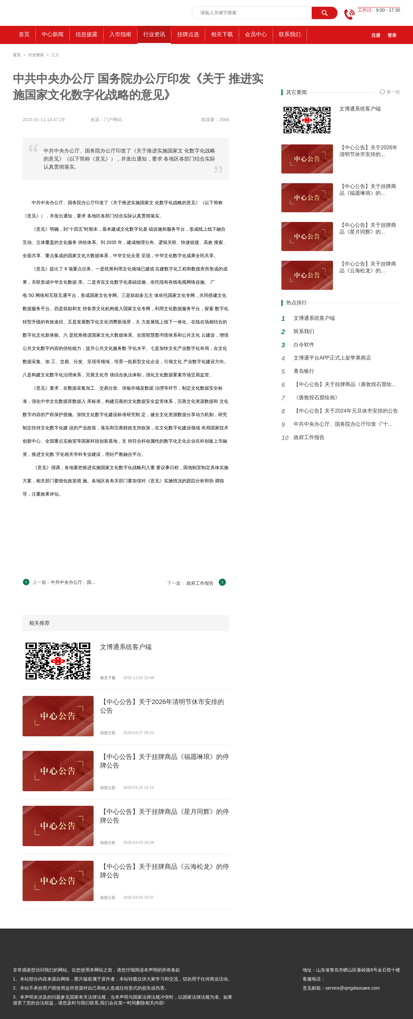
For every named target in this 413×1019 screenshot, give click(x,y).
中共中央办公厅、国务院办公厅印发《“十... (343, 424)
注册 (375, 35)
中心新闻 (53, 34)
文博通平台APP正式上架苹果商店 (332, 358)
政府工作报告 (200, 583)
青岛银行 (304, 371)
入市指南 (120, 34)
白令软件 (304, 344)
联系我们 (290, 34)
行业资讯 (154, 34)
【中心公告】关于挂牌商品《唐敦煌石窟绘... (345, 384)
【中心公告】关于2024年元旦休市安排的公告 (346, 411)
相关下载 (222, 34)
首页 (17, 55)
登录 (392, 35)
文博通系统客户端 (126, 646)
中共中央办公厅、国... (73, 582)
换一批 (390, 92)
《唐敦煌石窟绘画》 (317, 397)
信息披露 (86, 34)
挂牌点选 (188, 34)
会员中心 (256, 34)
